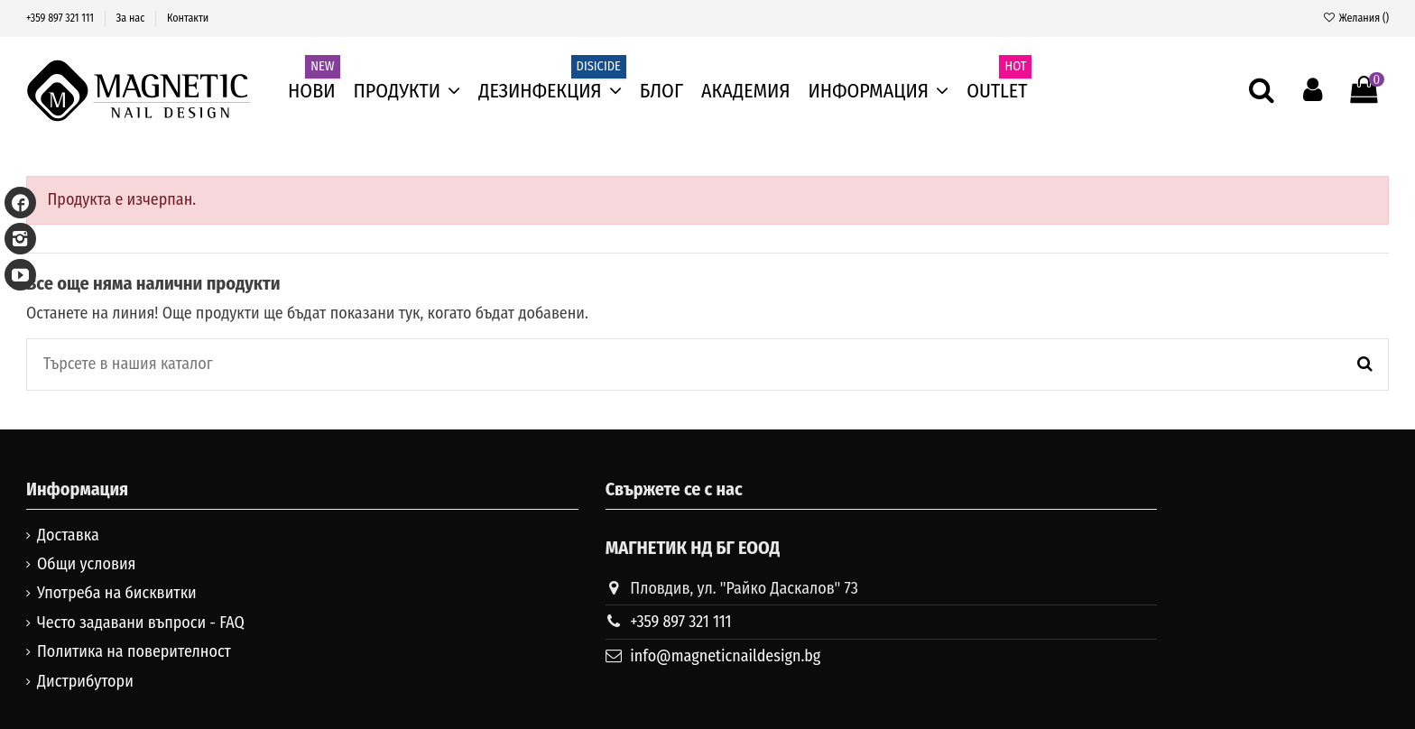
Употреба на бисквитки (117, 593)
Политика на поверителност (134, 651)
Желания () (1355, 18)
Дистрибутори (85, 681)
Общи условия (86, 564)
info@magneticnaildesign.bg (725, 656)
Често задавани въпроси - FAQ (141, 622)
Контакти (187, 18)
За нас (132, 18)
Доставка (68, 535)
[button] (879, 91)
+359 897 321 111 (61, 18)
